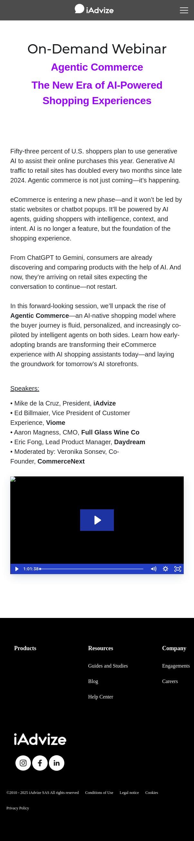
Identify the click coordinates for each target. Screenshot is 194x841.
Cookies (151, 792)
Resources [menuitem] (100, 648)
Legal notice (129, 792)
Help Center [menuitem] (100, 696)
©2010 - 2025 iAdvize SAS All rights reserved (42, 792)
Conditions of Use (99, 792)
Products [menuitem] (25, 648)
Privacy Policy (17, 808)
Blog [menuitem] (93, 681)
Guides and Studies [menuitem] (108, 666)
